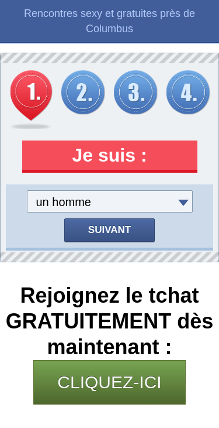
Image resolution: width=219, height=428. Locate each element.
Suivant (109, 229)
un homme (64, 202)
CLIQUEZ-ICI (109, 382)
